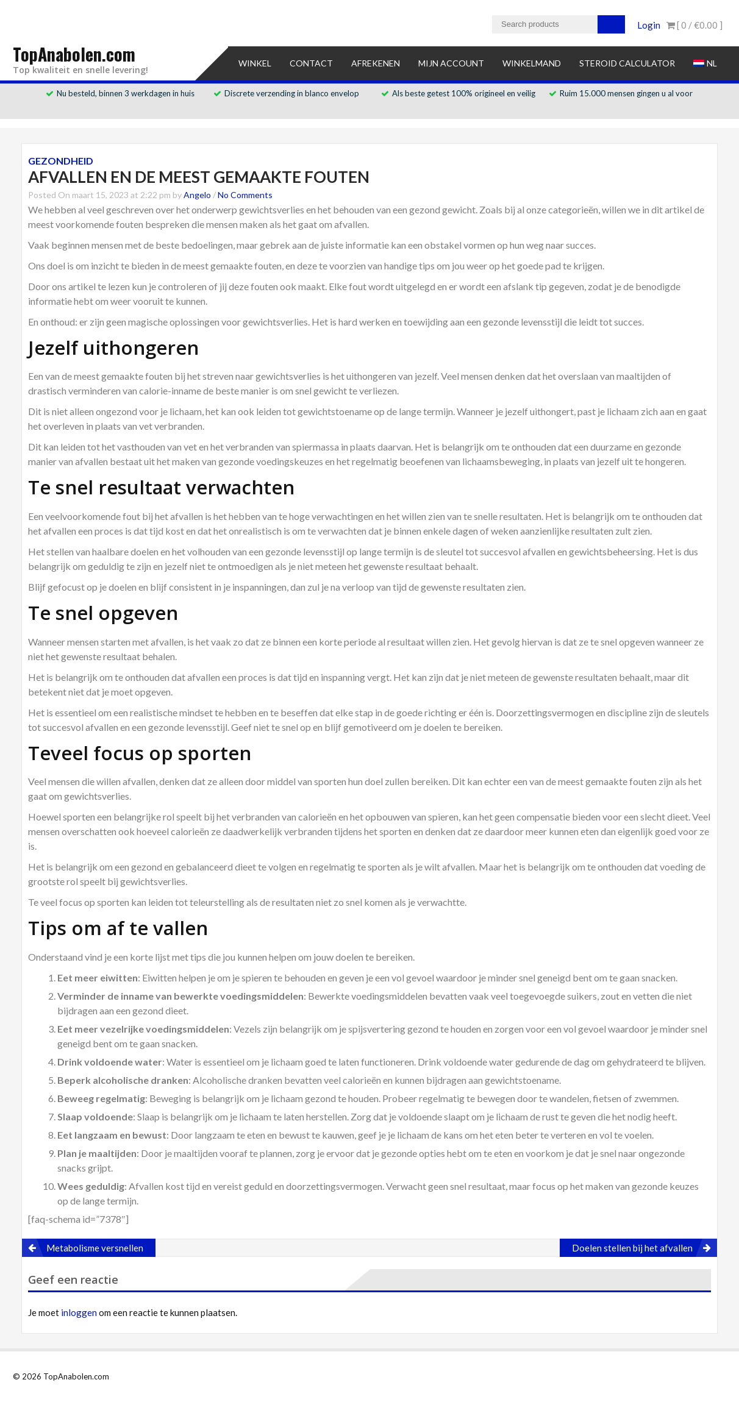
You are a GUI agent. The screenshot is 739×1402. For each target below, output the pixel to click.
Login (648, 25)
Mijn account (451, 63)
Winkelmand (531, 63)
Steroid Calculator (627, 63)
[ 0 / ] (694, 25)
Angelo (197, 195)
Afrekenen (375, 63)
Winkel (254, 63)
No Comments (245, 195)
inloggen (79, 1312)
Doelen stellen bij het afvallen (632, 1247)
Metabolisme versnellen (94, 1247)
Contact (311, 63)
